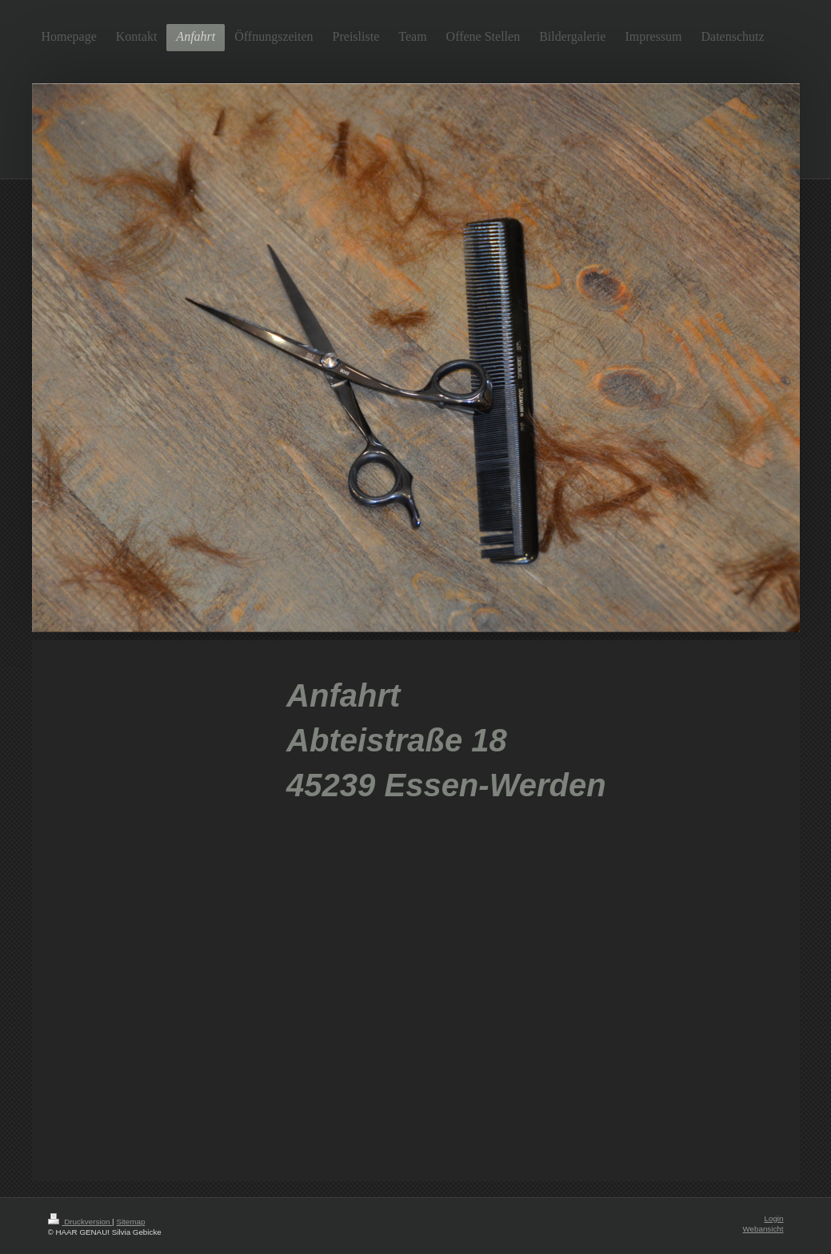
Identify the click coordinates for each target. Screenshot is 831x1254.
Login (774, 1218)
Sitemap (130, 1221)
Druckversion (80, 1221)
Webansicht (762, 1228)
